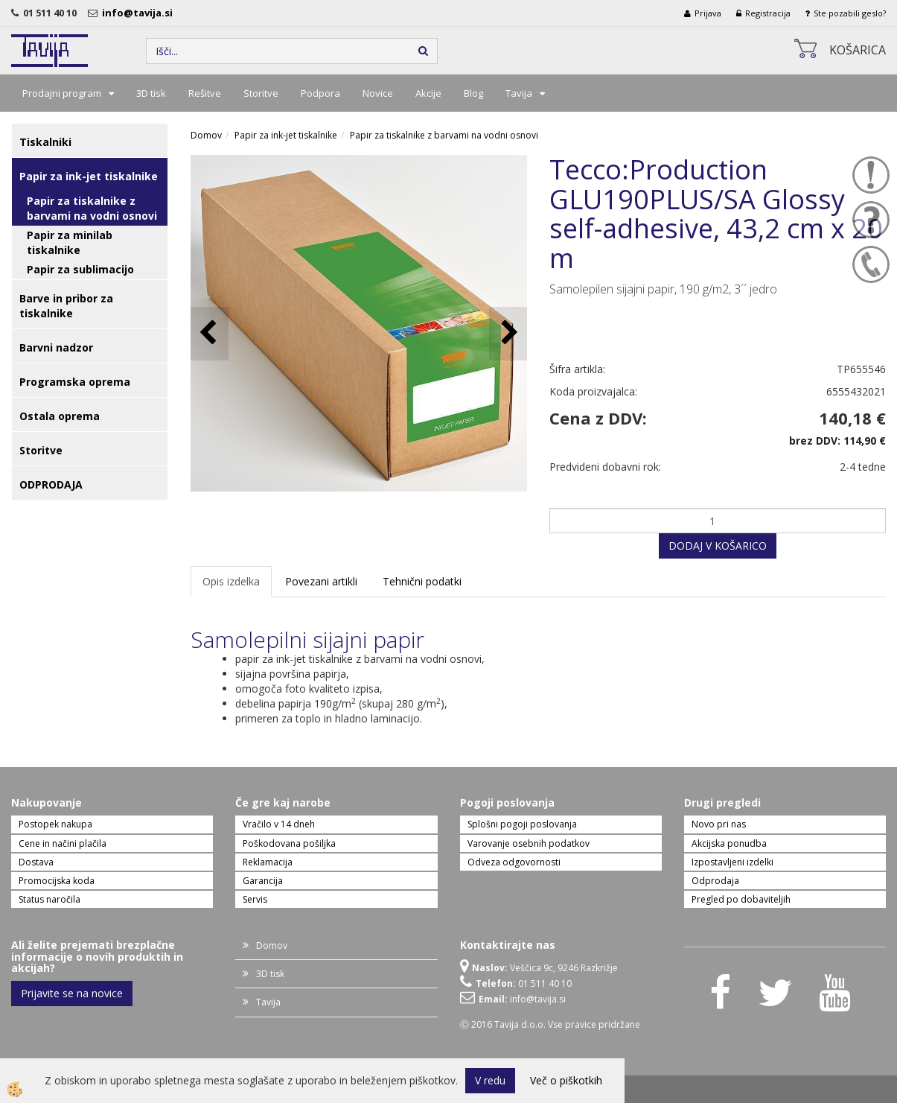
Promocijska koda (57, 880)
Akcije (428, 93)
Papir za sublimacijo (80, 269)
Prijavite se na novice (72, 993)
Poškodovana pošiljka (289, 843)
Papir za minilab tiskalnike (69, 242)
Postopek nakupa (55, 824)
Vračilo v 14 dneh (279, 824)
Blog (473, 93)
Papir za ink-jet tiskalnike (285, 135)
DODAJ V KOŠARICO (717, 545)
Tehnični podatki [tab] (422, 581)
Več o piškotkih (566, 1080)
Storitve (260, 93)
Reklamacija (268, 862)
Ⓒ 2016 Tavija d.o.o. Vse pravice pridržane (550, 1024)
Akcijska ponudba (729, 843)
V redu (490, 1080)
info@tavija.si (139, 12)
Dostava (36, 862)
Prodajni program (61, 93)
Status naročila (49, 899)
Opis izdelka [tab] (231, 581)
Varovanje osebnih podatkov (528, 843)
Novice (378, 93)
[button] (508, 333)
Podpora (320, 93)
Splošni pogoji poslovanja (522, 824)
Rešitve (204, 93)
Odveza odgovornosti (514, 862)
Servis (255, 899)
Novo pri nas (719, 824)
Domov (206, 135)
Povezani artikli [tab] (321, 581)
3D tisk (151, 93)
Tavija (518, 93)
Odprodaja (715, 880)
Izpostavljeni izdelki (732, 862)
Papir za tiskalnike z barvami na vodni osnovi (92, 208)
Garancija (263, 880)
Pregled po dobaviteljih (741, 899)
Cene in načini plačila (62, 843)
